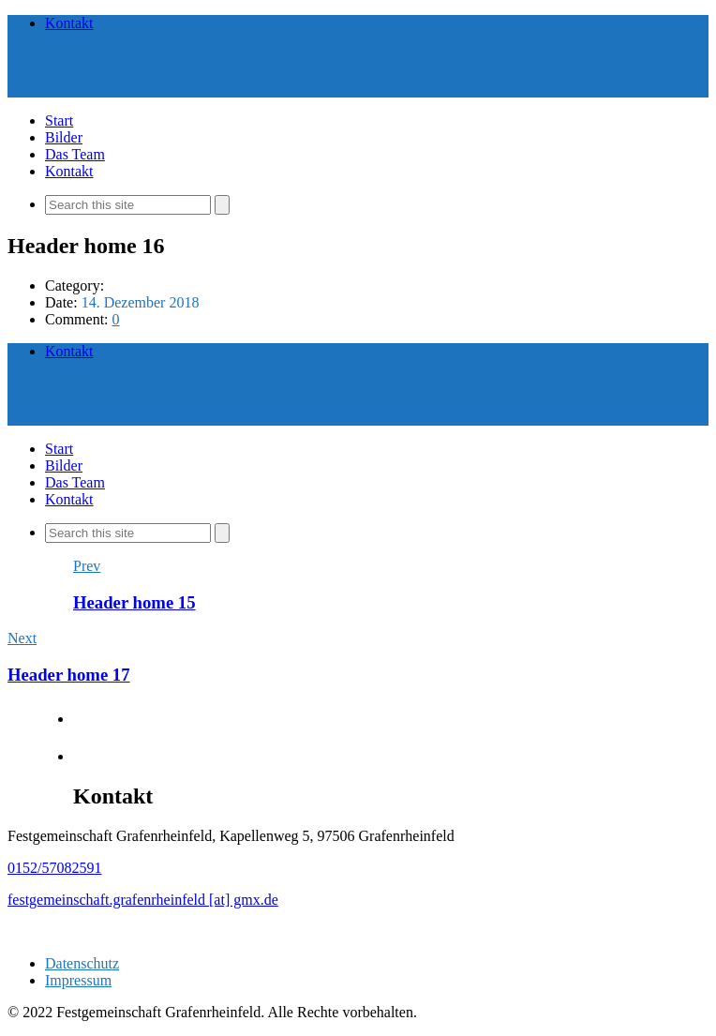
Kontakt (69, 23)
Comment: (78, 319)
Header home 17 (68, 674)
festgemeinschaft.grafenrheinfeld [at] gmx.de (142, 900)
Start (59, 120)
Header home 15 (134, 602)
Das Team (75, 154)
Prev (86, 566)
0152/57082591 (54, 868)
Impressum (78, 980)
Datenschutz (82, 963)
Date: (63, 302)
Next (22, 638)
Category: (74, 285)
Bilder (63, 137)
